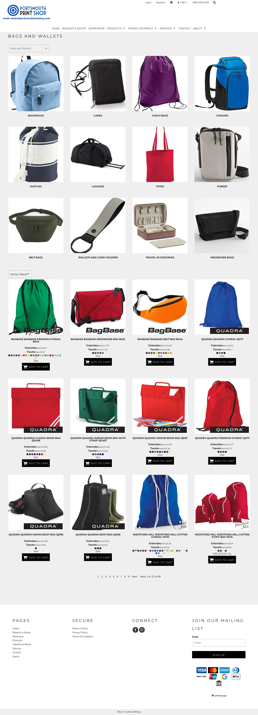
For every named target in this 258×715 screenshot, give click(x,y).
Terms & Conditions (83, 636)
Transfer (31, 352)
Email (195, 637)
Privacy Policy (80, 632)
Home (15, 628)
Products (17, 640)
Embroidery (31, 348)
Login (148, 2)
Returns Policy (80, 628)
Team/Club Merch (21, 644)
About (15, 656)
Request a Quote (21, 632)
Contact (16, 652)
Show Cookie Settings (129, 711)
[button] (171, 2)
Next (134, 576)
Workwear (18, 636)
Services (16, 648)
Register (160, 2)
